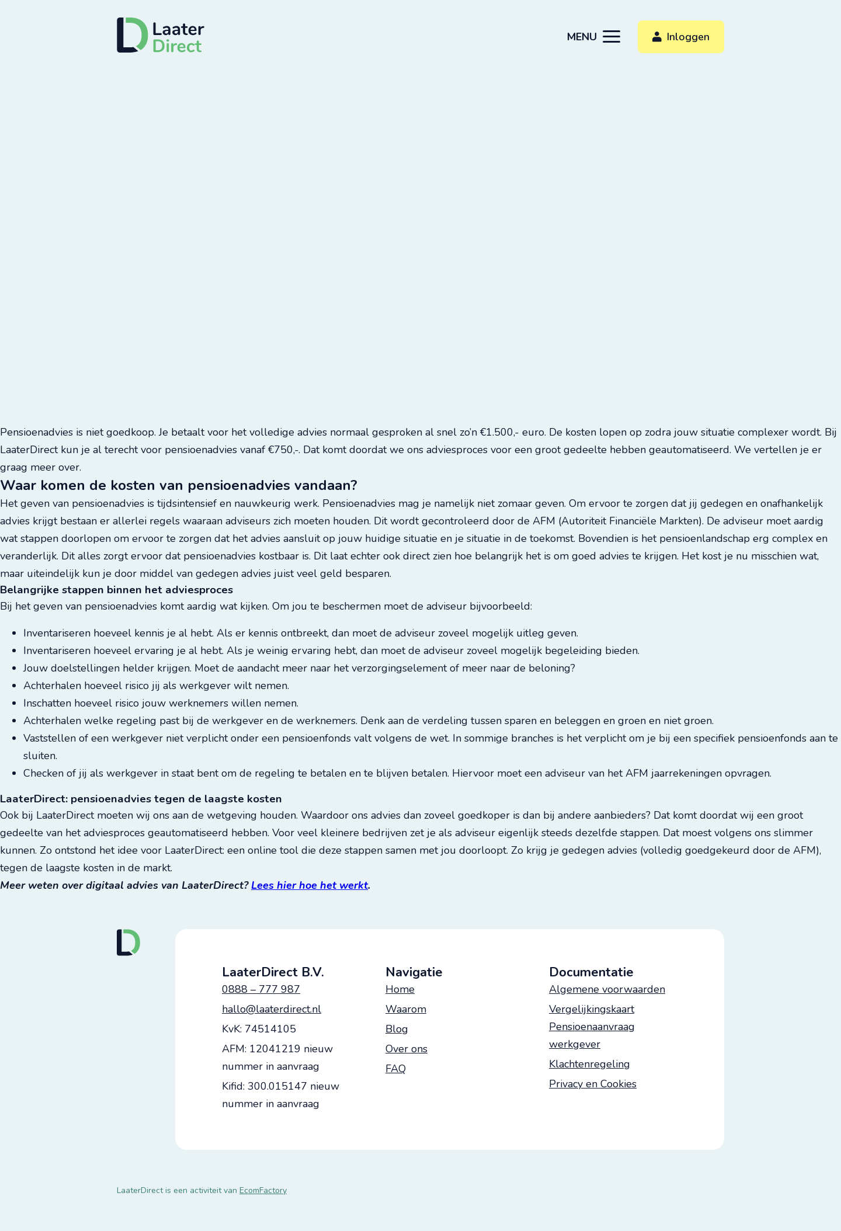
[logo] (162, 35)
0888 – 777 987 (261, 989)
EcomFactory (263, 1190)
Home (400, 989)
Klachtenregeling (589, 1064)
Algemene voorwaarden (607, 989)
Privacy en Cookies (593, 1084)
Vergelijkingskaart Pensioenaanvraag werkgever (592, 1026)
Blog (396, 1029)
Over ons (406, 1049)
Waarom (405, 1009)
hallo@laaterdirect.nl (271, 1009)
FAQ (395, 1069)
